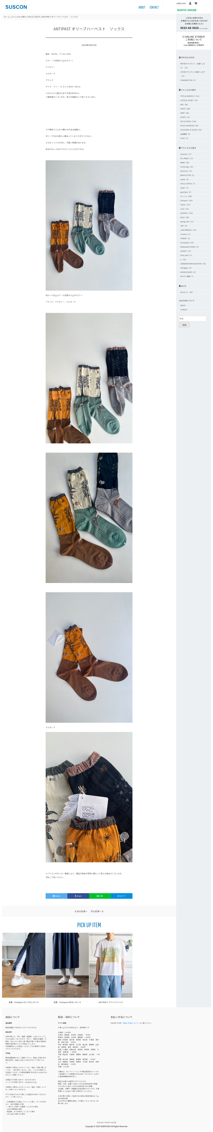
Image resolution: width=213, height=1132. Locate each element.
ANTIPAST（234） (187, 213)
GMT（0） (184, 226)
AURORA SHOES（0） (188, 272)
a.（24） (183, 259)
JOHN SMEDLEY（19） (188, 230)
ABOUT (142, 7)
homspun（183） (187, 200)
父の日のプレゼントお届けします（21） (192, 74)
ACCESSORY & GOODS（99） (191, 130)
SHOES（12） (185, 117)
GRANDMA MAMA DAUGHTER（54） (193, 263)
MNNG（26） (185, 162)
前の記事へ (81, 911)
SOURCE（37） (186, 251)
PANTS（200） (185, 109)
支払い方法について (130, 1023)
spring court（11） (187, 221)
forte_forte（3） (186, 255)
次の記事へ (97, 911)
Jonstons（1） (185, 234)
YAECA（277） (185, 204)
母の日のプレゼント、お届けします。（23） (192, 65)
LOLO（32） (185, 209)
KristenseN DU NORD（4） (190, 247)
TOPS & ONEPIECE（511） (190, 96)
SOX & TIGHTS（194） (188, 121)
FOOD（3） (184, 138)
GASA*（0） (184, 188)
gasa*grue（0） (186, 192)
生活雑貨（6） (185, 134)
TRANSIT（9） (185, 238)
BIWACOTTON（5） (187, 175)
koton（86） (185, 217)
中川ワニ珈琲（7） (187, 276)
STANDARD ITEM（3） (188, 80)
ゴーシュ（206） (186, 196)
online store (181, 3)
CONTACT (154, 7)
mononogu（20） (187, 167)
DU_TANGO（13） (187, 158)
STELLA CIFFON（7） (188, 183)
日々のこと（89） (187, 292)
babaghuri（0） (186, 268)
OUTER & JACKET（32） (189, 100)
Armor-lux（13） (186, 171)
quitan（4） (184, 179)
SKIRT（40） (185, 113)
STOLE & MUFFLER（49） (189, 125)
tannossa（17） (186, 154)
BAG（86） (184, 104)
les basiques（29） (187, 242)
